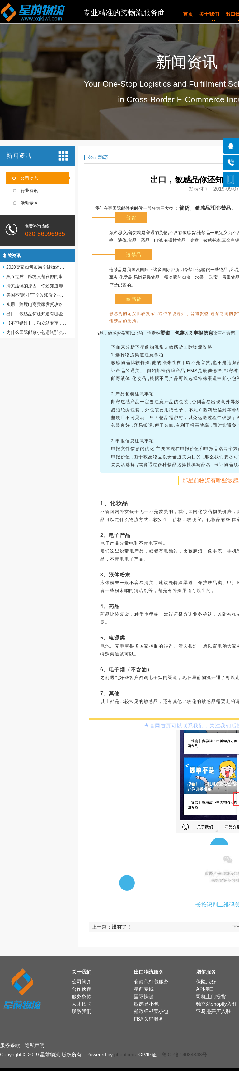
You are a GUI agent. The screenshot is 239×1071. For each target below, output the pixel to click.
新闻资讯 (18, 155)
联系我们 (81, 1011)
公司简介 (81, 981)
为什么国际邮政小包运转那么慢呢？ (41, 332)
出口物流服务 (149, 972)
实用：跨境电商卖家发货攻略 (34, 304)
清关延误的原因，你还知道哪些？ (39, 285)
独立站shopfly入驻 (216, 1004)
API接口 (205, 989)
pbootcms (125, 1054)
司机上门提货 (211, 996)
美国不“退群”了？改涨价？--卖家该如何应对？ (50, 295)
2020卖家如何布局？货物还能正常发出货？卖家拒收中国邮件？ (67, 267)
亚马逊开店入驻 (213, 1011)
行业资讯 (29, 190)
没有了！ (122, 927)
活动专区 (29, 203)
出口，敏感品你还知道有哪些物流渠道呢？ (47, 313)
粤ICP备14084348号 (184, 1054)
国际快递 (144, 996)
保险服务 (206, 981)
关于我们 (209, 14)
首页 (188, 14)
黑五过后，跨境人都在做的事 (34, 276)
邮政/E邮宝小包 (151, 1011)
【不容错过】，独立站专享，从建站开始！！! (50, 323)
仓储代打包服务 (151, 981)
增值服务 (206, 972)
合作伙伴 (81, 989)
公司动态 (29, 178)
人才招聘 (81, 1004)
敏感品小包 (146, 1004)
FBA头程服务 (148, 1019)
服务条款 (81, 996)
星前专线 (144, 989)
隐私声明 (35, 1045)
